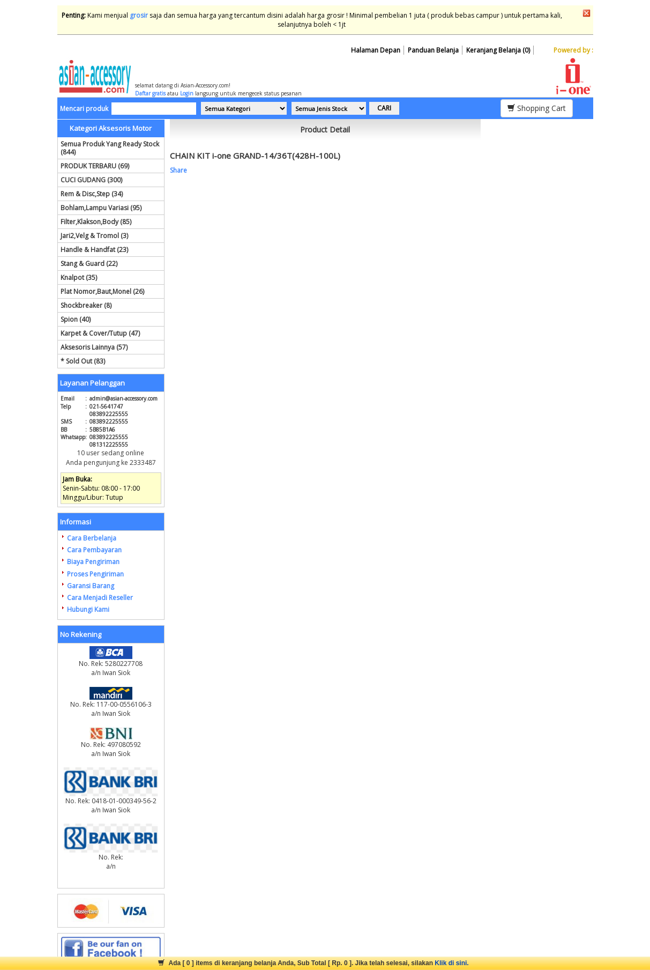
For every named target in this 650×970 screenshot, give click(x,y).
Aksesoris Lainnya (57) (94, 347)
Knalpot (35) (79, 277)
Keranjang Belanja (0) (498, 50)
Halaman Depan (376, 50)
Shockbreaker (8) (86, 305)
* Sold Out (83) (83, 361)
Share (178, 170)
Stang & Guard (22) (89, 263)
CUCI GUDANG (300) (91, 179)
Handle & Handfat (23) (94, 249)
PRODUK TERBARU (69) (95, 166)
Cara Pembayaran (94, 549)
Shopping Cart (536, 108)
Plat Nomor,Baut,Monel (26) (102, 291)
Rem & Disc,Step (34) (92, 193)
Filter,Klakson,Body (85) (96, 221)
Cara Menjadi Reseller (100, 597)
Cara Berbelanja (91, 538)
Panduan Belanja (433, 50)
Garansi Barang (90, 585)
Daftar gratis (150, 93)
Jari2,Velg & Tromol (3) (94, 235)
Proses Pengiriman (95, 574)
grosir (139, 15)
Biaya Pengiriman (93, 561)
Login (186, 93)
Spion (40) (76, 319)
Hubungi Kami (88, 609)
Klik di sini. (451, 963)
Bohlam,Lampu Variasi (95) (101, 207)
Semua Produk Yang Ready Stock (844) (110, 148)
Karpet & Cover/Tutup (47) (100, 333)
